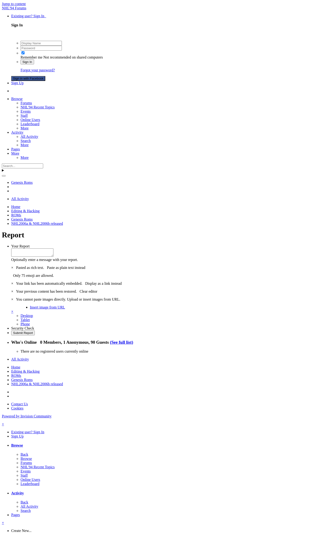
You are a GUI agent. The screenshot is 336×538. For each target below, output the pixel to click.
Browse (17, 99)
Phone (25, 325)
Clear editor (88, 293)
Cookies (17, 410)
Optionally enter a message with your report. (44, 261)
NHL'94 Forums (14, 8)
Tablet (25, 321)
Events (26, 111)
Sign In (27, 62)
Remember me (31, 57)
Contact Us (19, 405)
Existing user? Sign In (28, 16)
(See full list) (121, 343)
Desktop (27, 317)
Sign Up (17, 83)
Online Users (30, 120)
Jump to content (14, 4)
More (25, 128)
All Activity (29, 137)
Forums (26, 103)
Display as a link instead (103, 285)
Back (24, 456)
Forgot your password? (38, 70)
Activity (17, 132)
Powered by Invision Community (27, 418)
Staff (24, 116)
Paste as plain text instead (66, 269)
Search (26, 141)
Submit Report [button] (23, 334)
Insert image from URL (47, 309)
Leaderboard (30, 124)
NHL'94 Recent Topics (38, 107)
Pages (15, 149)
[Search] (22, 165)
